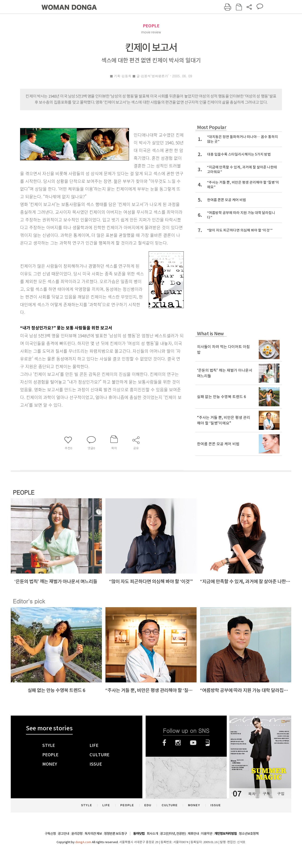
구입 (280, 793)
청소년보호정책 (249, 833)
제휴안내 (193, 833)
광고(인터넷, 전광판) (173, 833)
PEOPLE (151, 26)
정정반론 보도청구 (115, 833)
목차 (251, 793)
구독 (266, 793)
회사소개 (152, 833)
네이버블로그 (208, 742)
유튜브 (193, 742)
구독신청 (50, 833)
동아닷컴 (138, 834)
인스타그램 (178, 742)
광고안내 (63, 833)
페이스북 (164, 742)
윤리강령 (77, 833)
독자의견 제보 (93, 833)
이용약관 (206, 833)
